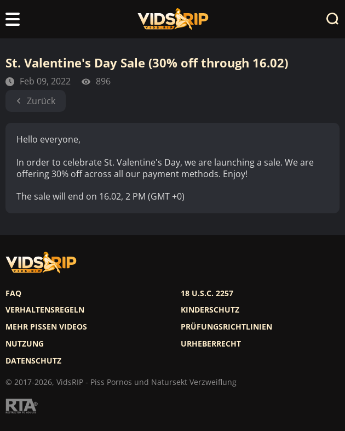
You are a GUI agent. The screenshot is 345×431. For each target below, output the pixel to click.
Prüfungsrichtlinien (226, 327)
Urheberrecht (211, 344)
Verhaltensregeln (44, 310)
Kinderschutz (210, 310)
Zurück (35, 101)
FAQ (13, 293)
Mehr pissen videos (46, 327)
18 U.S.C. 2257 (207, 293)
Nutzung (24, 344)
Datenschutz (33, 361)
